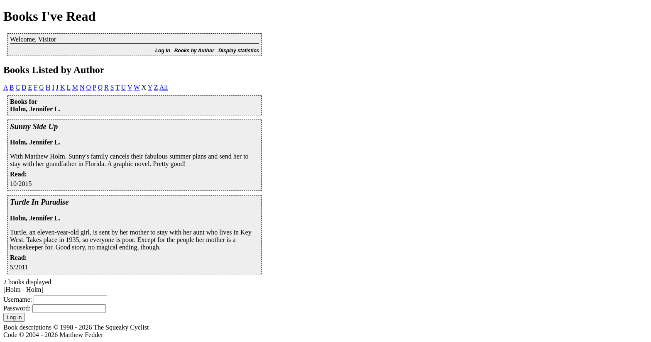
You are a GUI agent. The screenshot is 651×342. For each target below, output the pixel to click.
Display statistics (238, 51)
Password (16, 308)
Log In (162, 51)
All (163, 87)
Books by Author (194, 51)
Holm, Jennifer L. (35, 142)
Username (16, 299)
